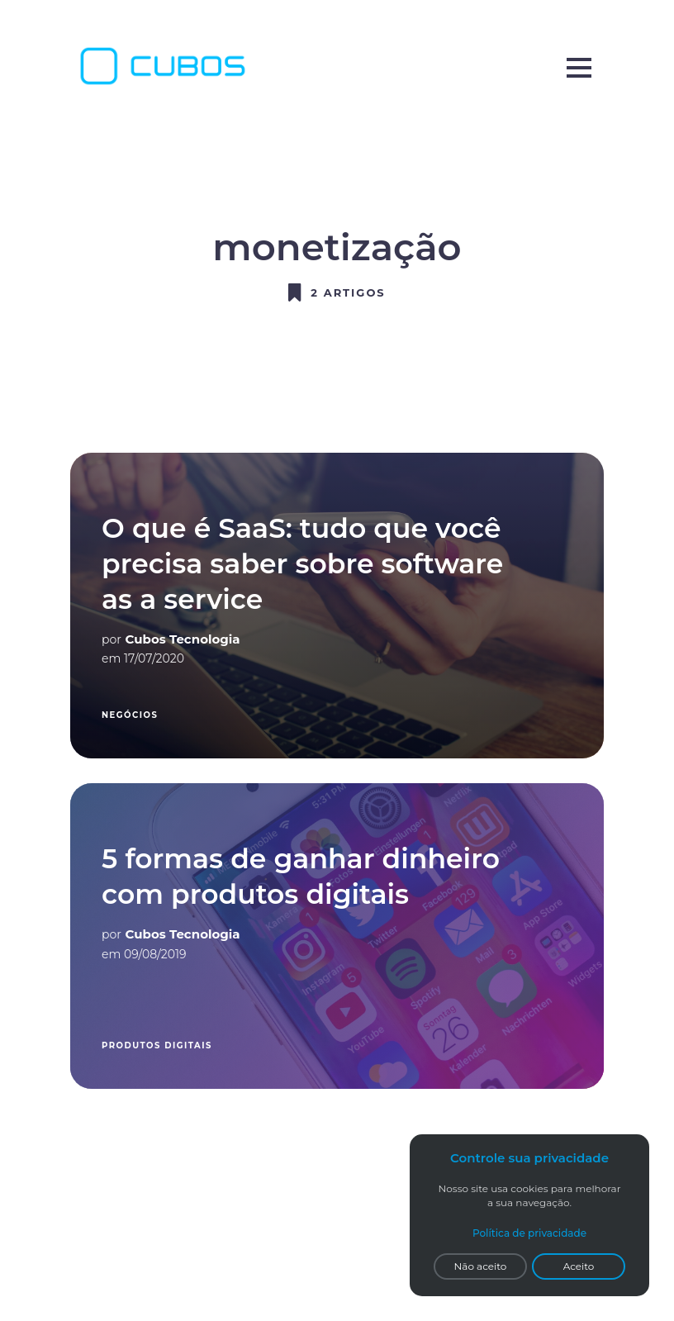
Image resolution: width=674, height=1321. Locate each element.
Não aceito (480, 1266)
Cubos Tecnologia (183, 639)
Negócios (130, 715)
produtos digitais (157, 1045)
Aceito (579, 1266)
